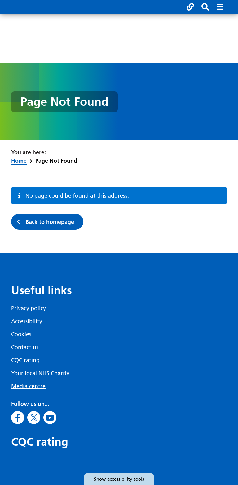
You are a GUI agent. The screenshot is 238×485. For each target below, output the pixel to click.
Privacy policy (28, 308)
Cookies (21, 334)
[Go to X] (33, 417)
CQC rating (25, 360)
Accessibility (26, 321)
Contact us (24, 347)
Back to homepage (49, 221)
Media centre (28, 386)
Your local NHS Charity (40, 373)
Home (19, 160)
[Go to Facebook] (17, 417)
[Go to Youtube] (49, 417)
